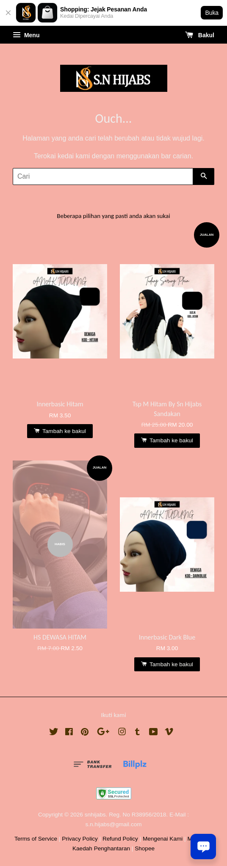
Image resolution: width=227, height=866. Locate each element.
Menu (26, 35)
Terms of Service (35, 839)
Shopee (145, 848)
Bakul (199, 35)
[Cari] (103, 176)
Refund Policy (120, 839)
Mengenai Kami (163, 839)
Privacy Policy (80, 839)
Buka (212, 12)
